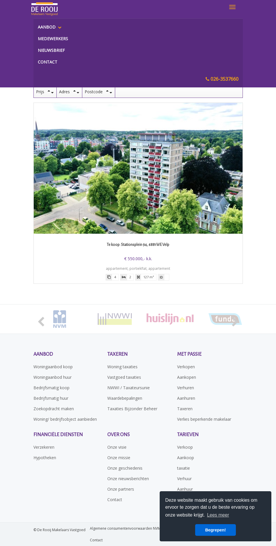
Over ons (118, 434)
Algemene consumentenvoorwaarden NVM (125, 528)
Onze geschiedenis (125, 468)
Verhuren (185, 387)
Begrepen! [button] (215, 530)
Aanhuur (185, 489)
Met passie (189, 354)
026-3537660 (222, 79)
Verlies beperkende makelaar (204, 419)
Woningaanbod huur (52, 377)
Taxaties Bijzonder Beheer (132, 408)
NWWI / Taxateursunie (128, 387)
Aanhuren (186, 398)
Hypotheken (44, 457)
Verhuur (184, 478)
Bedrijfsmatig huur (50, 398)
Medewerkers (53, 38)
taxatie (183, 468)
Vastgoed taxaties (124, 377)
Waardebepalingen (124, 398)
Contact (47, 62)
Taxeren (117, 354)
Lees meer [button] (218, 514)
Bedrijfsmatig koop (51, 387)
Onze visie (117, 447)
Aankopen (186, 377)
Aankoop (185, 457)
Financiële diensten (58, 434)
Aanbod (49, 27)
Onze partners (120, 489)
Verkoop (185, 447)
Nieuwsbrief (51, 50)
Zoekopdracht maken (53, 408)
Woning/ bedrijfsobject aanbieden (65, 419)
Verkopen (186, 366)
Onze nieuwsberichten (128, 478)
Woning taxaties (122, 366)
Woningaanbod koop (53, 366)
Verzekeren (43, 447)
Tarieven (188, 434)
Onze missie (118, 457)
